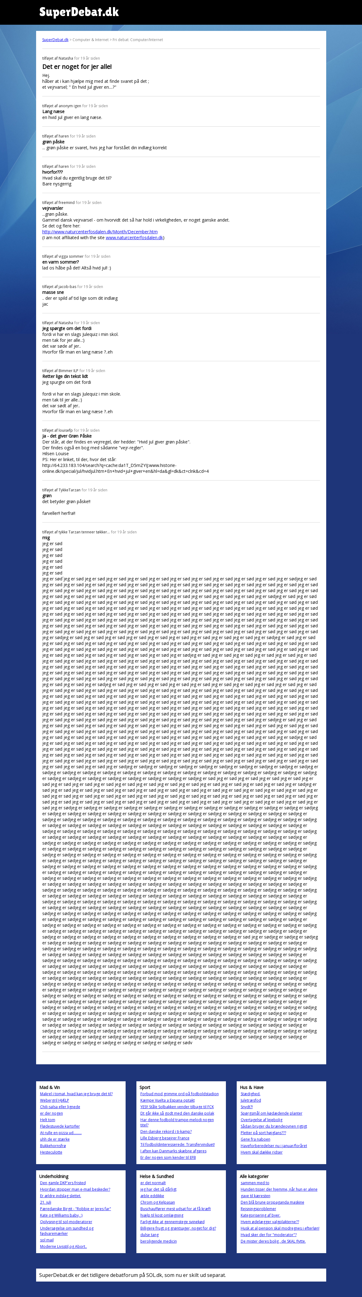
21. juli (45, 1202)
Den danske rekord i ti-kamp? (166, 1131)
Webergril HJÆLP (54, 1100)
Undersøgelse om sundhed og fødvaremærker (67, 1231)
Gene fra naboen (255, 1139)
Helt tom (47, 1119)
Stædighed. (250, 1093)
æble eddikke (152, 1195)
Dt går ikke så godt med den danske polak (177, 1113)
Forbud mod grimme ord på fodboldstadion (179, 1093)
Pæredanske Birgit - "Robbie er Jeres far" (75, 1208)
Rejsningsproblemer (258, 1208)
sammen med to (255, 1182)
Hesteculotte (51, 1152)
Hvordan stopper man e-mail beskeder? (75, 1189)
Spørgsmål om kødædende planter (271, 1113)
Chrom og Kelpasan (157, 1202)
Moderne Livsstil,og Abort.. (63, 1246)
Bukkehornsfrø (53, 1145)
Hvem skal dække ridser (262, 1152)
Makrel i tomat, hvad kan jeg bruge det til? (76, 1093)
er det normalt (153, 1182)
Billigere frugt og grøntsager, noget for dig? (178, 1228)
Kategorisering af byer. (261, 1215)
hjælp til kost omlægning (161, 1215)
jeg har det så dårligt (158, 1189)
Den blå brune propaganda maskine (272, 1202)
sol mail (47, 1240)
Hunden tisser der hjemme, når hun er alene (279, 1189)
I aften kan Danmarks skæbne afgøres (173, 1151)
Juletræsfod (251, 1100)
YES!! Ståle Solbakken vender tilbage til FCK (177, 1106)
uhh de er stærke (55, 1139)
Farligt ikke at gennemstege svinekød (172, 1221)
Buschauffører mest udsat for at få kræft (175, 1208)
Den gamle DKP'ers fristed (63, 1182)
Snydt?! (247, 1106)
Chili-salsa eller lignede (60, 1106)
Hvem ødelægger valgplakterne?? (270, 1221)
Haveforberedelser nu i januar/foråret (274, 1145)
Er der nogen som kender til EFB (168, 1157)
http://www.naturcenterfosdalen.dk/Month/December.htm (100, 232)
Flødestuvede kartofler (60, 1126)
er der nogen (51, 1113)
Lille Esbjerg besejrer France (164, 1138)
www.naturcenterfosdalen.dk (134, 237)
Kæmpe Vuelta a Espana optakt (167, 1100)
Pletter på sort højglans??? (263, 1132)
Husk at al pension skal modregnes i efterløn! (280, 1228)
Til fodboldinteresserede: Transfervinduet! (177, 1144)
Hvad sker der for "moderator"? (269, 1234)
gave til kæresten (255, 1195)
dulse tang (149, 1234)
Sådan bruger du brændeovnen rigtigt (274, 1126)
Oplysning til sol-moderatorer (66, 1221)
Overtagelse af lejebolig (261, 1119)
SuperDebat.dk (55, 39)
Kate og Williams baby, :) (61, 1215)
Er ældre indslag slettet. (60, 1195)
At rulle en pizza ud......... (61, 1132)
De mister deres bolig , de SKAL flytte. (273, 1241)
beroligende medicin (158, 1241)
